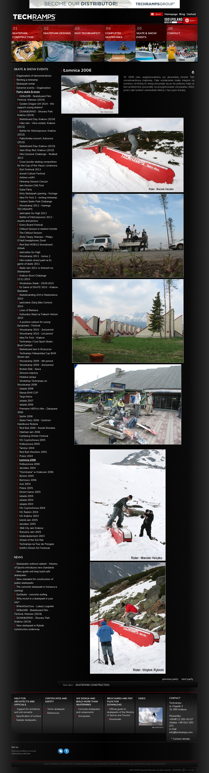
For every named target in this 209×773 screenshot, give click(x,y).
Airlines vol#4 (27, 177)
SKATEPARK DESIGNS (82, 764)
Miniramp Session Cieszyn (33, 181)
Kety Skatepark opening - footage (38, 193)
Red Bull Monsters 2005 (33, 452)
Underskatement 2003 (32, 536)
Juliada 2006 (26, 404)
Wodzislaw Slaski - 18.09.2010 (36, 283)
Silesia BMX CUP (28, 392)
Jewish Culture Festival (32, 173)
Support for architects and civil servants (27, 711)
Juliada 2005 (26, 496)
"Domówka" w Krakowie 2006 (36, 472)
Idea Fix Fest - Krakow (32, 337)
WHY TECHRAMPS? (100, 764)
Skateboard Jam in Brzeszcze (35, 349)
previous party (170, 679)
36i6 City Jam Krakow (31, 528)
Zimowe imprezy (28, 373)
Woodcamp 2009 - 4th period (36, 361)
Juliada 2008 (26, 388)
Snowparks (84, 716)
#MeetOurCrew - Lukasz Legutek (35, 606)
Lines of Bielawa (28, 310)
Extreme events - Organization (33, 87)
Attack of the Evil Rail (31, 540)
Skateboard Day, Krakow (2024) (37, 119)
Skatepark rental (25, 83)
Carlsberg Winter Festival (33, 436)
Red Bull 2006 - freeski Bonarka (37, 428)
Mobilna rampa (27, 377)
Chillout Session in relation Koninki (38, 229)
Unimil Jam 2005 (28, 520)
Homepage (171, 14)
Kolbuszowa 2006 (29, 464)
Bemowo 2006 (27, 480)
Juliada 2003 (26, 504)
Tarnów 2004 (26, 448)
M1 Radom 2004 (28, 512)
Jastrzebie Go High (29, 252)
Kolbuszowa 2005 (29, 444)
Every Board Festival (31, 224)
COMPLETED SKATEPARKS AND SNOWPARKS (127, 764)
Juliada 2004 (26, 500)
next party (187, 679)
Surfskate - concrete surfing (31, 594)
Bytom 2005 (26, 476)
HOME (46, 764)
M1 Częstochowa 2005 (32, 440)
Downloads (115, 719)
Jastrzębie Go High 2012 (33, 213)
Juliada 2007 (26, 400)
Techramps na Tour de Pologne (36, 544)
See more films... (158, 727)
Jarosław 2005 (27, 524)
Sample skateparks (26, 720)
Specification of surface (28, 716)
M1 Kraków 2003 (29, 516)
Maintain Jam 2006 (29, 432)
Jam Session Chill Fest (31, 185)
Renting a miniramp (27, 79)
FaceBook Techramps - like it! (156, 14)
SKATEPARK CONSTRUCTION (92, 685)
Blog (182, 14)
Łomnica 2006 (27, 460)
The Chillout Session (30, 232)
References (53, 713)
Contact (191, 14)
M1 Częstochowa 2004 (32, 508)
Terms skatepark (56, 709)
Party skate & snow (28, 91)
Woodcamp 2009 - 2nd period (36, 365)
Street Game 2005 (29, 492)
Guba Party (25, 189)
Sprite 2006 (26, 416)
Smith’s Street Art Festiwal (34, 548)
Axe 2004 (25, 484)
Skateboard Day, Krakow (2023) (37, 146)
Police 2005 (26, 488)
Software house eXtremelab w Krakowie (189, 770)
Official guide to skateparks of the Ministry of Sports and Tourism (120, 712)
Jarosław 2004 (27, 468)
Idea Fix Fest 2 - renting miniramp (38, 197)
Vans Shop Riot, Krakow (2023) (36, 150)
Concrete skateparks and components (88, 711)
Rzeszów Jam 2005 (30, 532)
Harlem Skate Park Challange (35, 201)
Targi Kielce (25, 396)
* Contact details (180, 739)
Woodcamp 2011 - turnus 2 (34, 256)
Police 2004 (26, 456)
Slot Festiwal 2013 (30, 169)
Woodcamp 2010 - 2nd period (36, 329)
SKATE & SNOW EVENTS (155, 764)
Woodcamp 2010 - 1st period (36, 333)
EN (191, 21)
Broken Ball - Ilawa (30, 369)
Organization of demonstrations (33, 75)
